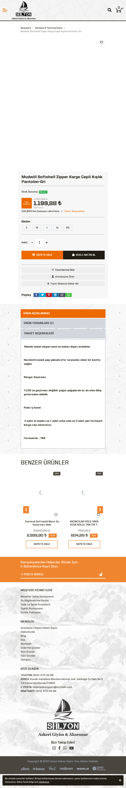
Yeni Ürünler (28, 652)
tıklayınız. (44, 782)
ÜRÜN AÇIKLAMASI (36, 313)
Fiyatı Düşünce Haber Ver (63, 283)
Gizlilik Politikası (31, 612)
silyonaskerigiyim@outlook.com (52, 687)
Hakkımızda (28, 632)
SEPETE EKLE (42, 544)
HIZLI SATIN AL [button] (84, 254)
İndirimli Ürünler (30, 648)
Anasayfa (26, 28)
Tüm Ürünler (28, 656)
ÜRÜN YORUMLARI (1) (39, 323)
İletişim (26, 660)
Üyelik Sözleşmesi (32, 608)
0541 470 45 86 (43, 675)
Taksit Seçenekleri (74, 211)
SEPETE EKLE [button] (42, 254)
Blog (23, 636)
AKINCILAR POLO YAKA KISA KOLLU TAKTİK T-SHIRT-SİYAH (84, 524)
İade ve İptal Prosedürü (35, 604)
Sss (23, 640)
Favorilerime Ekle (64, 270)
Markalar (26, 644)
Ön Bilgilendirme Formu (35, 600)
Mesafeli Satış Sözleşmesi (37, 596)
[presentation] (26, 509)
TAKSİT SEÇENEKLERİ (39, 333)
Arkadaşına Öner (63, 276)
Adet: (24, 242)
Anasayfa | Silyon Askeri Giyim (39, 628)
